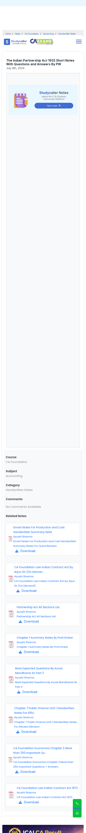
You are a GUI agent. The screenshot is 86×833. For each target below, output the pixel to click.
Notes (17, 34)
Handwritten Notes (67, 34)
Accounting (48, 34)
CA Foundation (32, 34)
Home (8, 34)
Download (25, 551)
